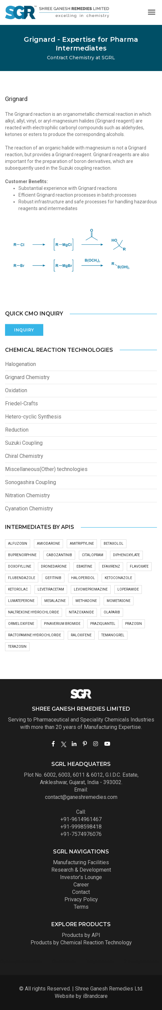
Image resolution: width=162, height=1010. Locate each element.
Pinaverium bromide (62, 624)
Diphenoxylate (126, 555)
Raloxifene (81, 635)
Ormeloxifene (21, 624)
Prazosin (133, 624)
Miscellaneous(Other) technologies (46, 469)
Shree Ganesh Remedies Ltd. (109, 988)
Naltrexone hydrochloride (33, 612)
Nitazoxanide (81, 612)
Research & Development (81, 870)
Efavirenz (111, 566)
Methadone (86, 601)
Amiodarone (48, 543)
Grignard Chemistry (27, 377)
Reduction (17, 430)
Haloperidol (83, 578)
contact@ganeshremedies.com (81, 797)
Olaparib (112, 612)
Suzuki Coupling (24, 443)
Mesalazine (55, 601)
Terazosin (17, 646)
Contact (81, 892)
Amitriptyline (82, 543)
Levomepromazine (91, 589)
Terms (81, 907)
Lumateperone (21, 601)
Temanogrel (112, 635)
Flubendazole (21, 578)
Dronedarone (54, 566)
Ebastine (84, 566)
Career (81, 884)
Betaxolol (113, 543)
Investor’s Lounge (81, 877)
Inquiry (24, 325)
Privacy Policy (81, 899)
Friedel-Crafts (21, 403)
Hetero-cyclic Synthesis (33, 416)
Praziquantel (102, 624)
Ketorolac (18, 589)
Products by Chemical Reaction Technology (81, 942)
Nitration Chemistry (27, 495)
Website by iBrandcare (81, 996)
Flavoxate (139, 566)
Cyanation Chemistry (29, 508)
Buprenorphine (22, 555)
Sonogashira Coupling (30, 482)
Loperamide (128, 589)
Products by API (81, 935)
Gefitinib (53, 578)
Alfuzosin (17, 543)
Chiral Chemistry (24, 456)
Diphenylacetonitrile (98, 961)
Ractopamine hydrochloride (34, 635)
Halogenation (20, 364)
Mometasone (118, 601)
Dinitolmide (141, 961)
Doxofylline (19, 566)
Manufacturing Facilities (81, 862)
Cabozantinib (59, 555)
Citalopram (92, 555)
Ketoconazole (118, 578)
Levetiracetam (51, 589)
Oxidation (16, 390)
